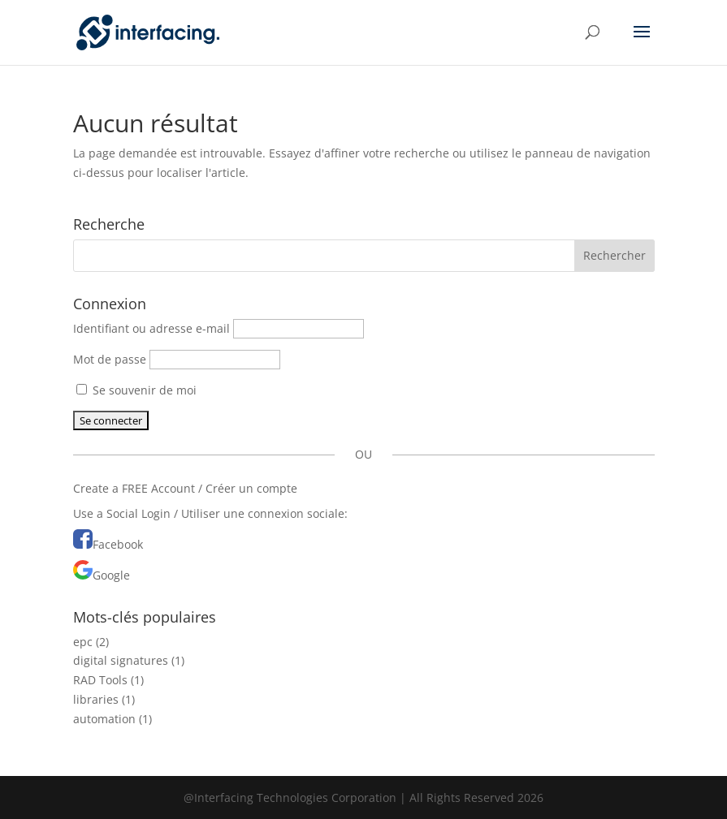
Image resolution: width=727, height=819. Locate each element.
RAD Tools (100, 680)
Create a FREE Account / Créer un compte (185, 488)
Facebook (118, 544)
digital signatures (120, 660)
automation (104, 718)
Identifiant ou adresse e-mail (151, 328)
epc (83, 641)
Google (111, 575)
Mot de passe (109, 359)
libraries (96, 699)
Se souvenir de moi (136, 390)
